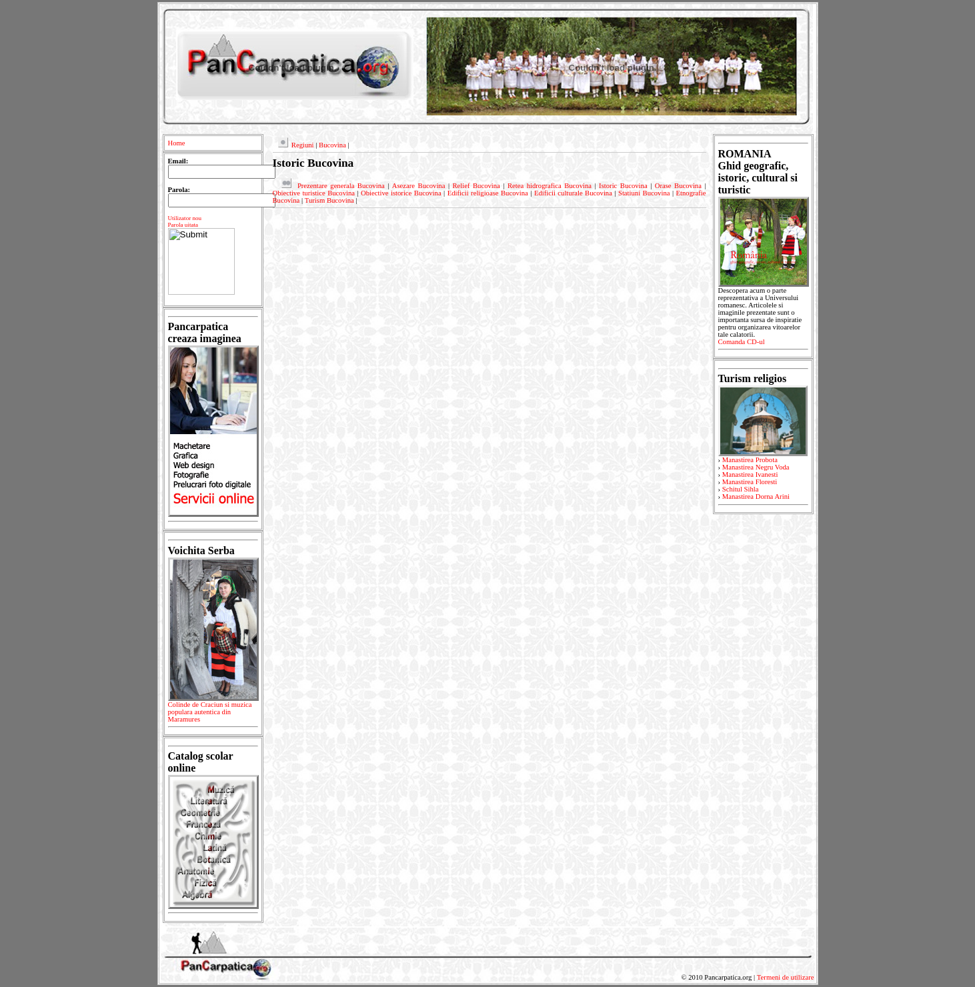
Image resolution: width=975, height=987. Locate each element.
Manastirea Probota (750, 459)
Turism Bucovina (329, 200)
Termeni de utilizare (785, 977)
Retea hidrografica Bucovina (550, 185)
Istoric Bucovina (623, 185)
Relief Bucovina (476, 185)
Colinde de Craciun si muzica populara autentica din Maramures (213, 714)
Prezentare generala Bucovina (341, 185)
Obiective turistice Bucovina (314, 193)
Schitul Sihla (740, 489)
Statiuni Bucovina (644, 193)
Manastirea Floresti (750, 481)
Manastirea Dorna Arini (756, 496)
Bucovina (332, 145)
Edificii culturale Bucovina (573, 193)
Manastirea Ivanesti (750, 474)
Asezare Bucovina (418, 185)
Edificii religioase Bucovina (487, 193)
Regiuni (302, 145)
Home (176, 143)
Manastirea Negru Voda (756, 467)
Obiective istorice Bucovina (401, 193)
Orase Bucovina (678, 185)
